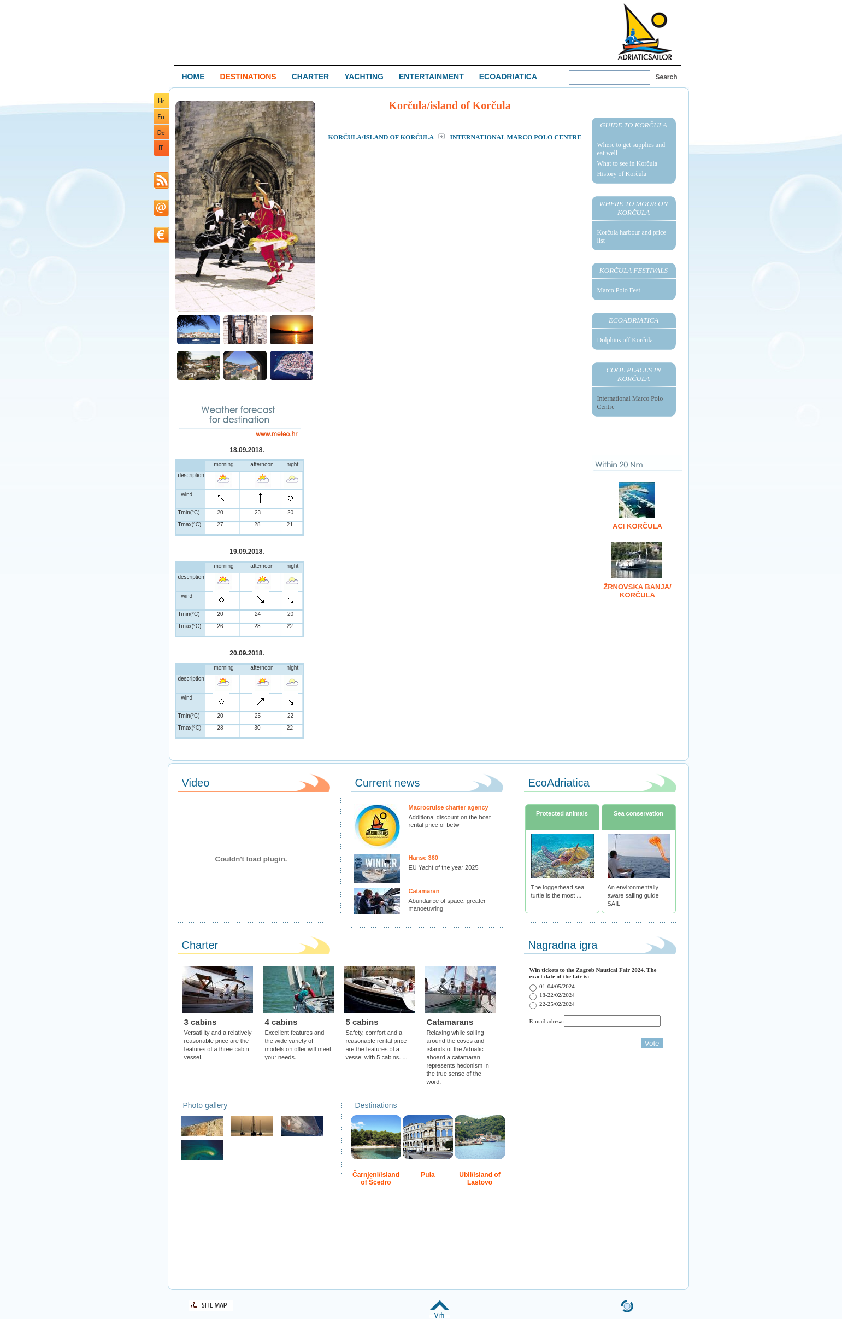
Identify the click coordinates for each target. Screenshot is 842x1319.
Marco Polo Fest (618, 290)
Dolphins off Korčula (625, 340)
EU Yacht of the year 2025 (444, 867)
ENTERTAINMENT (431, 76)
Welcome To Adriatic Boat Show (645, 31)
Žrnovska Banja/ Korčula (637, 591)
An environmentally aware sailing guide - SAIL (635, 895)
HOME (193, 76)
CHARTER (310, 76)
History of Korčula (622, 174)
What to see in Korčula (627, 163)
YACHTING (364, 76)
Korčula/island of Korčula (381, 137)
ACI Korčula (637, 526)
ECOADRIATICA (508, 76)
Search (667, 77)
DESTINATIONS (248, 76)
